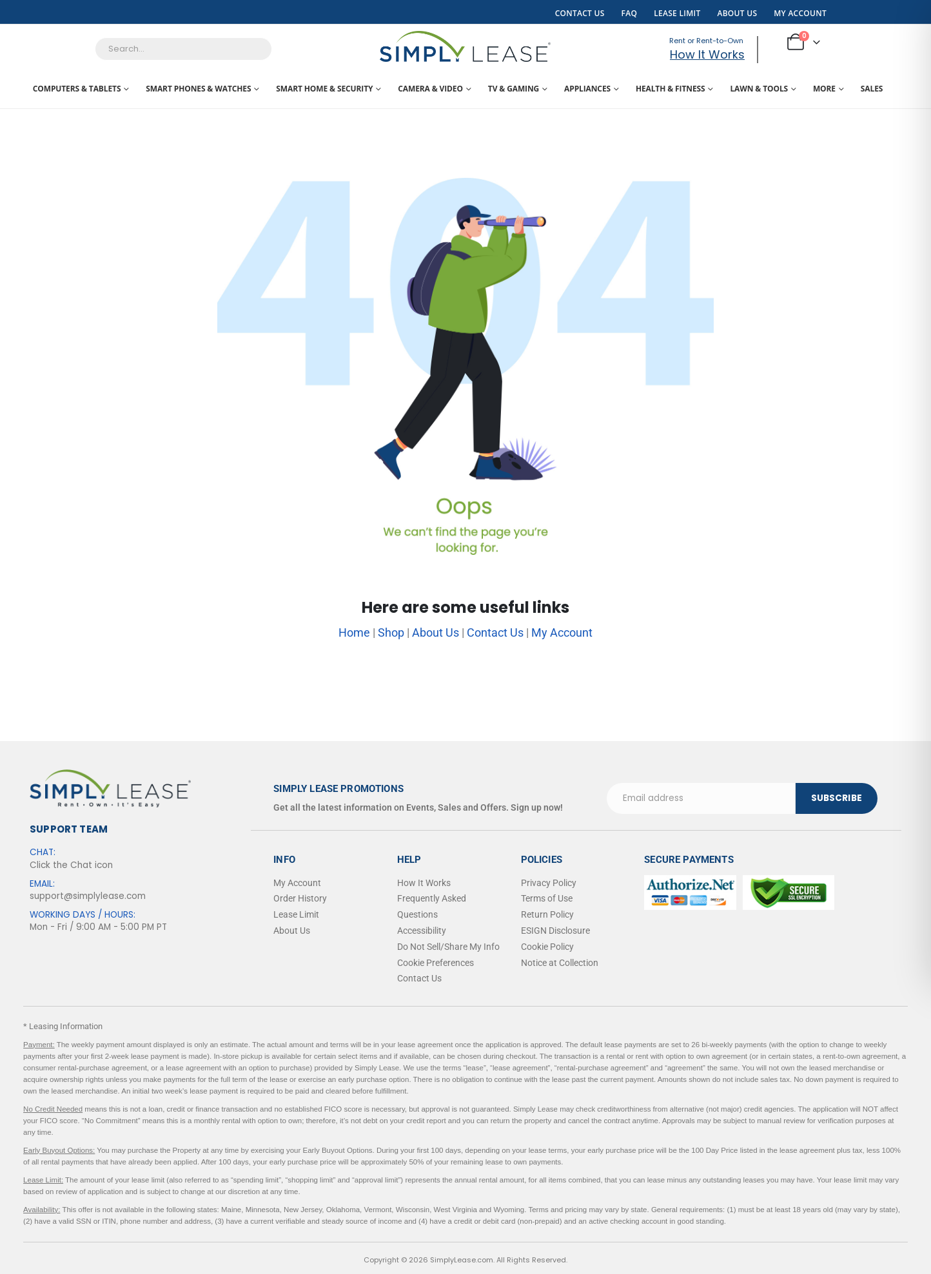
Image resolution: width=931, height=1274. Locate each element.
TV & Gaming (513, 88)
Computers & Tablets (77, 88)
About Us (737, 13)
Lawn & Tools (759, 88)
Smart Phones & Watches (198, 88)
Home (354, 632)
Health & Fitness (670, 88)
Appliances (587, 88)
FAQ (630, 13)
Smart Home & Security (324, 88)
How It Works (707, 54)
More (824, 88)
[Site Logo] (465, 46)
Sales (872, 88)
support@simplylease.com (88, 896)
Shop (391, 632)
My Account (800, 13)
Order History (300, 898)
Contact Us (580, 13)
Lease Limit (677, 13)
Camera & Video (430, 88)
